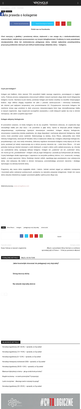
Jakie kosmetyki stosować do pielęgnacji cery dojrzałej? (36, 263)
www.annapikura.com (21, 186)
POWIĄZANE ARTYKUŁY (10, 258)
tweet (59, 237)
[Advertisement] (40, 209)
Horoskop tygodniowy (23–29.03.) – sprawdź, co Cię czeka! (22, 386)
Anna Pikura (10, 227)
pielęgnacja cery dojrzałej (31, 227)
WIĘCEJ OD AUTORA (28, 258)
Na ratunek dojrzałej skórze (24, 284)
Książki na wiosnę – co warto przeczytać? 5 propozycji (20, 376)
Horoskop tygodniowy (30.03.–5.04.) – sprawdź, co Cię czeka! (22, 366)
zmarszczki (44, 227)
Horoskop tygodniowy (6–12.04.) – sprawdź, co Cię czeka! (21, 357)
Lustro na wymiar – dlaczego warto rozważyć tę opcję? (20, 381)
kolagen (19, 227)
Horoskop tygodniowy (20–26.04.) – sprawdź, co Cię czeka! (22, 347)
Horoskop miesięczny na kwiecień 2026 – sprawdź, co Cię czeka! (23, 361)
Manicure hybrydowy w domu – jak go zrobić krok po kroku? (22, 371)
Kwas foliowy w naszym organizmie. (14, 248)
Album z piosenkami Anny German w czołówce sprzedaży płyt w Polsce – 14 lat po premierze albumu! (61, 249)
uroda (3, 11)
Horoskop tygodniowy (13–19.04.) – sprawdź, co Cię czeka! (22, 352)
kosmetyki (8, 11)
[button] (78, 3)
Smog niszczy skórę (21, 274)
